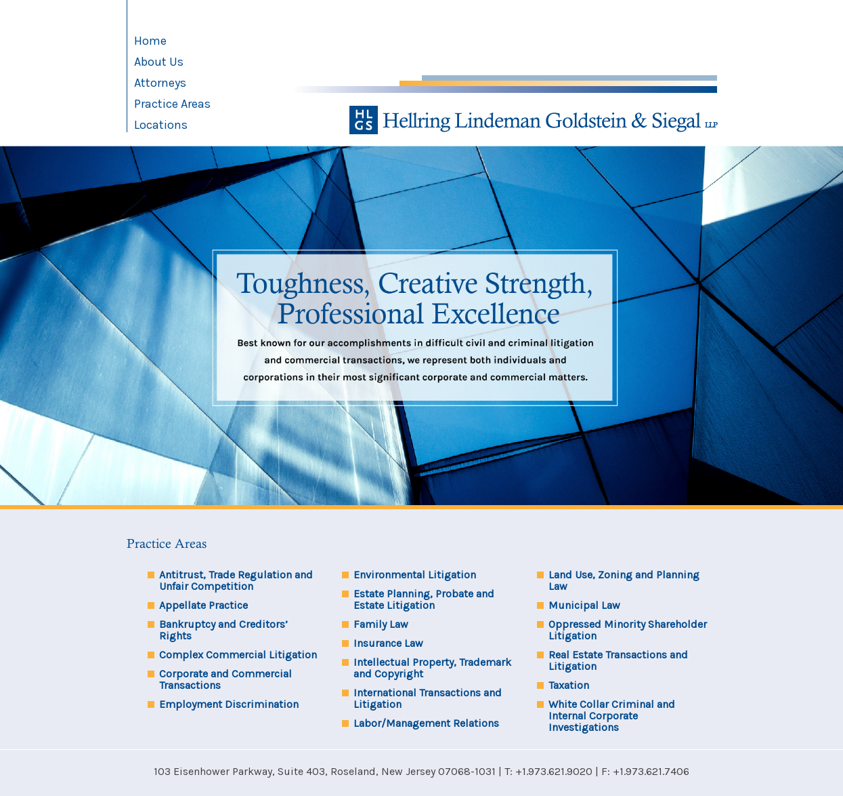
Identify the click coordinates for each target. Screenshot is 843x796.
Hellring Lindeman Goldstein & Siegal (533, 120)
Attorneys (160, 82)
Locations (161, 125)
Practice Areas (172, 104)
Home (150, 40)
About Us (158, 61)
